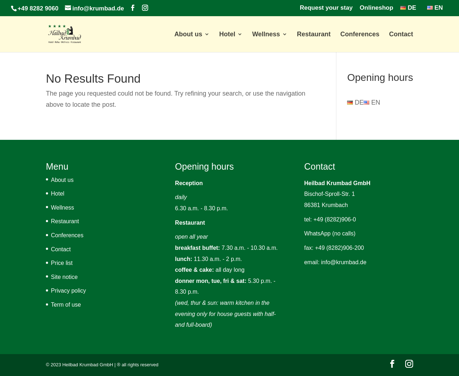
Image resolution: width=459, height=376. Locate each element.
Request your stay (326, 8)
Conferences (359, 35)
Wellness (266, 35)
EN (435, 8)
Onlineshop (376, 8)
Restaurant (314, 35)
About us (188, 35)
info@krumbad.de (343, 262)
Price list (61, 263)
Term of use (66, 305)
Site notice (64, 277)
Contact (401, 35)
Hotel (227, 35)
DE (408, 8)
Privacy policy (68, 291)
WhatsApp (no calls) (329, 233)
